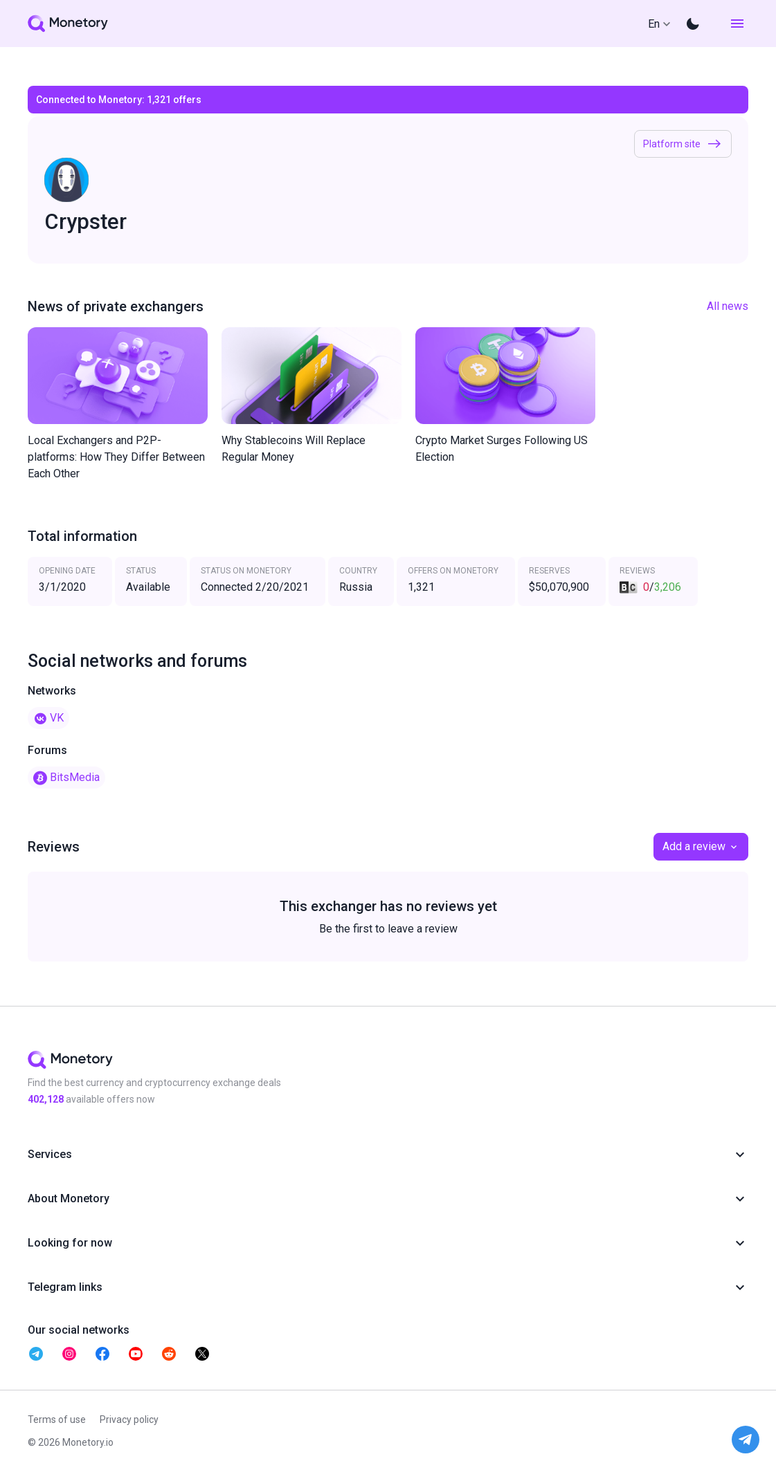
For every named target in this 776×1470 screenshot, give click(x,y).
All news (727, 306)
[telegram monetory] (36, 1353)
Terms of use (57, 1419)
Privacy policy (129, 1419)
